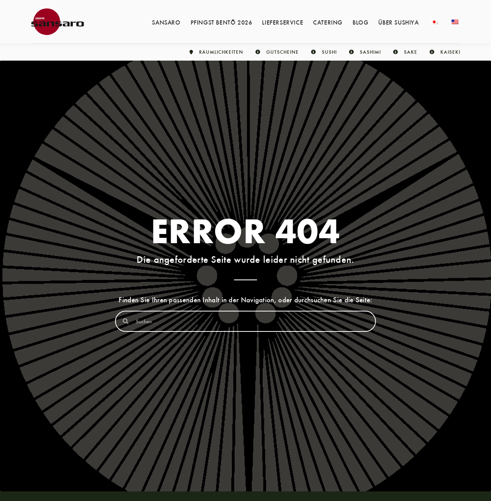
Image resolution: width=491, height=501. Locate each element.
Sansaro (166, 22)
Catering (328, 22)
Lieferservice (282, 22)
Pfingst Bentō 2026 (221, 22)
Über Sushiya (398, 22)
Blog (360, 22)
